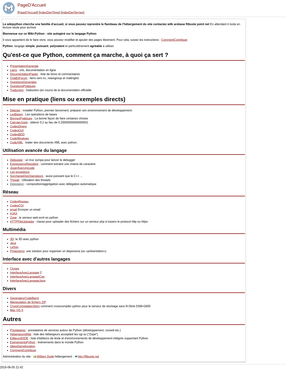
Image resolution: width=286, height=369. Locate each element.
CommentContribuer (174, 39)
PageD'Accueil (32, 5)
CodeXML (16, 142)
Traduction (17, 90)
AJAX (13, 213)
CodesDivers (18, 126)
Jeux (13, 243)
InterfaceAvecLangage (24, 272)
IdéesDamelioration (22, 346)
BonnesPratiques (21, 118)
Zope (13, 217)
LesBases (16, 114)
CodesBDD (17, 134)
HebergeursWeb (20, 334)
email (13, 209)
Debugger (16, 160)
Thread (14, 180)
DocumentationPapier (24, 74)
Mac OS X (16, 310)
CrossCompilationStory (25, 306)
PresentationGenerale (24, 66)
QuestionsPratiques (23, 86)
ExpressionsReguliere (24, 164)
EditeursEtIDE (19, 338)
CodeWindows (19, 138)
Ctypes (14, 268)
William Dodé (45, 356)
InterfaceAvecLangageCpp (27, 276)
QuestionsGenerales (23, 82)
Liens (13, 70)
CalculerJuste (19, 122)
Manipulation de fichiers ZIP (28, 302)
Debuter (15, 110)
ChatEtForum (18, 78)
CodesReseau (19, 201)
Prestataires (18, 330)
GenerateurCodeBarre (24, 298)
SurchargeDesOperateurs (26, 176)
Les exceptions (20, 172)
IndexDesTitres (49, 12)
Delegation (17, 184)
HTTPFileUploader (22, 221)
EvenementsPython (22, 342)
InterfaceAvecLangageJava (27, 280)
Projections (17, 251)
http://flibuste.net (88, 356)
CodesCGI (17, 205)
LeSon (14, 247)
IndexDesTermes (73, 12)
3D (12, 239)
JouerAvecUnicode (22, 168)
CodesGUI (17, 130)
